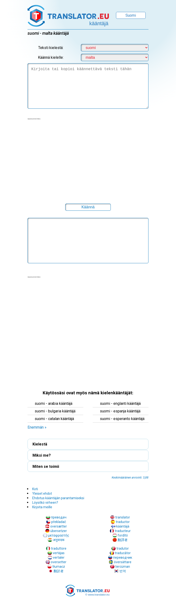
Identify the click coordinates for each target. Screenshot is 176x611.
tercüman (122, 566)
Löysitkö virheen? (45, 502)
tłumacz (58, 566)
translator (122, 517)
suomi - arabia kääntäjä (53, 403)
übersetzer (58, 531)
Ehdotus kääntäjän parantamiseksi (58, 498)
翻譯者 (123, 540)
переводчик (122, 557)
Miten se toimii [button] (45, 466)
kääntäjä (122, 526)
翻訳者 (59, 571)
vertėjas (59, 553)
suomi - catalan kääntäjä (54, 418)
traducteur (123, 531)
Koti (35, 489)
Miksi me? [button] (41, 455)
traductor (123, 522)
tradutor (122, 548)
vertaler (59, 557)
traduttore (58, 548)
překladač (58, 522)
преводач (58, 517)
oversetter (58, 562)
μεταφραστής (58, 535)
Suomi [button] (130, 15)
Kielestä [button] (39, 444)
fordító (123, 535)
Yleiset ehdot (42, 493)
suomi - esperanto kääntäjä (122, 418)
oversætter (58, 526)
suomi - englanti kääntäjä (120, 403)
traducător (123, 553)
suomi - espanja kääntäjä (120, 411)
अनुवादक (59, 540)
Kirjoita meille (42, 507)
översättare (122, 562)
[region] (88, 159)
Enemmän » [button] (37, 427)
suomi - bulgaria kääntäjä (55, 411)
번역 (122, 571)
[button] (88, 207)
